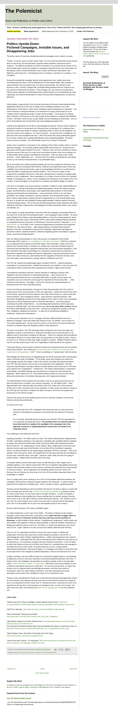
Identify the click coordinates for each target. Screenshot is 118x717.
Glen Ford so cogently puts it (48, 588)
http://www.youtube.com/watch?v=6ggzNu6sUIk (25, 636)
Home (42, 669)
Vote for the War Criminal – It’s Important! (28, 564)
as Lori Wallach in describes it (44, 241)
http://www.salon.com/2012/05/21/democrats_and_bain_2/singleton (32, 616)
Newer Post (11, 669)
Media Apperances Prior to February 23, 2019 (57, 31)
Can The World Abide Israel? (19, 698)
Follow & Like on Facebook (91, 117)
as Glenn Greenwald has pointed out (47, 491)
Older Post (73, 669)
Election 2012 (24, 652)
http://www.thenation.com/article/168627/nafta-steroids (43, 609)
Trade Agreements (50, 652)
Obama (38, 652)
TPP (43, 652)
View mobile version (42, 673)
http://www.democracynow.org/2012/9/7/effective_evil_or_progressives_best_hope (38, 628)
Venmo (96, 54)
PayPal (90, 54)
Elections (33, 652)
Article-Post (16, 652)
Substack (99, 45)
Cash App (103, 54)
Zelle (84, 56)
